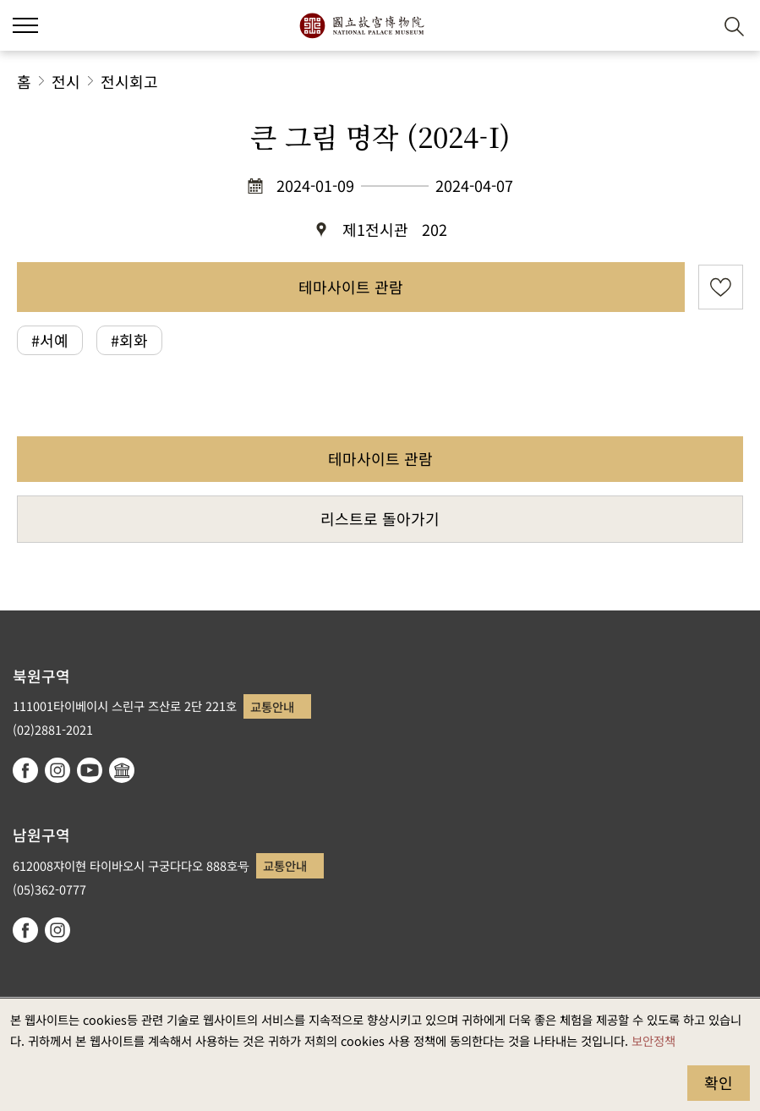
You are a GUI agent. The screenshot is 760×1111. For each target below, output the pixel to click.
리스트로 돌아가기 (380, 518)
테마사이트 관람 (350, 287)
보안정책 (653, 1040)
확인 (718, 1082)
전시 (66, 81)
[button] (692, 25)
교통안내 (272, 706)
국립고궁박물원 (361, 25)
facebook (25, 770)
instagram (57, 770)
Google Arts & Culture (121, 770)
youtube (89, 770)
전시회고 (129, 81)
